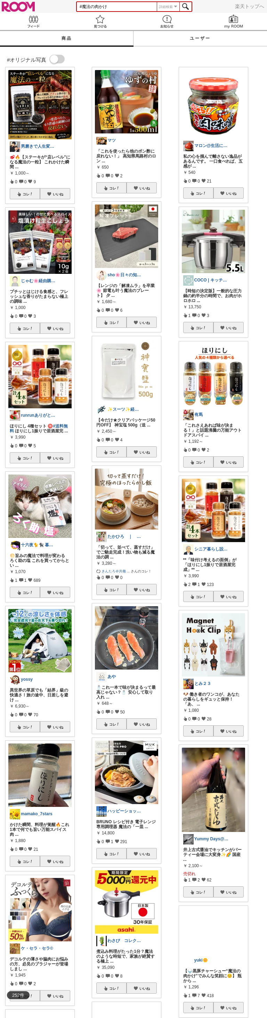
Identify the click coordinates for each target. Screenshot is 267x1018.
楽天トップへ (249, 6)
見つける (100, 21)
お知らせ (167, 21)
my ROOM (233, 21)
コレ (28, 194)
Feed (33, 21)
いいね (58, 194)
